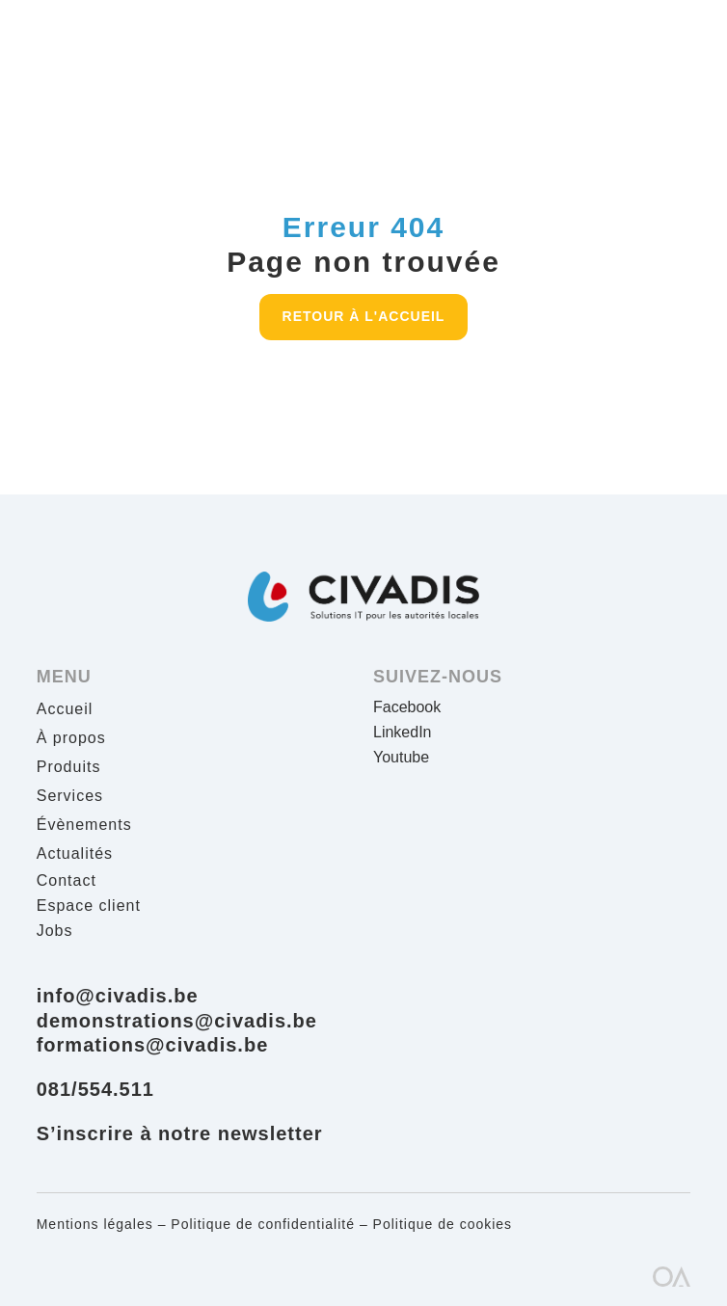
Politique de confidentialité (263, 1224)
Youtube (401, 757)
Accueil (65, 710)
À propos (71, 739)
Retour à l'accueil (364, 316)
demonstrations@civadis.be (177, 1020)
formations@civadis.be (153, 1044)
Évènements (84, 825)
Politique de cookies (443, 1224)
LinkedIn (402, 732)
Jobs (55, 930)
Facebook (407, 707)
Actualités (75, 854)
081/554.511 (95, 1089)
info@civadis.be (118, 995)
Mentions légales (95, 1224)
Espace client (89, 905)
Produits (69, 767)
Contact (66, 880)
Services (70, 796)
